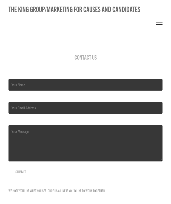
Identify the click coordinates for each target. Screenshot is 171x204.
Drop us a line (56, 190)
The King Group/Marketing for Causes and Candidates (74, 8)
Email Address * (18, 98)
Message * (14, 121)
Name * (13, 74)
